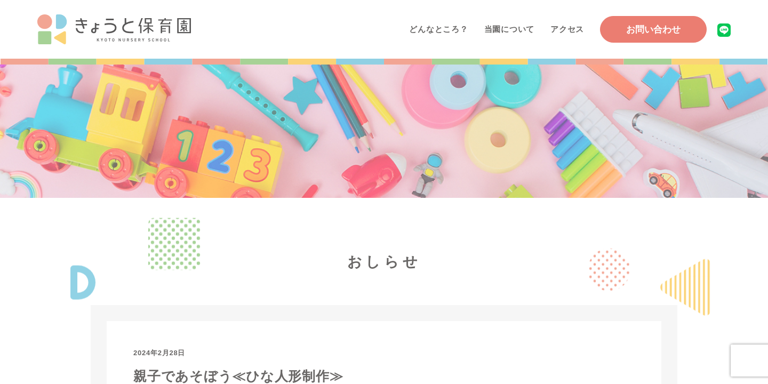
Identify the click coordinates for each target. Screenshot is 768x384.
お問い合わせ (653, 30)
